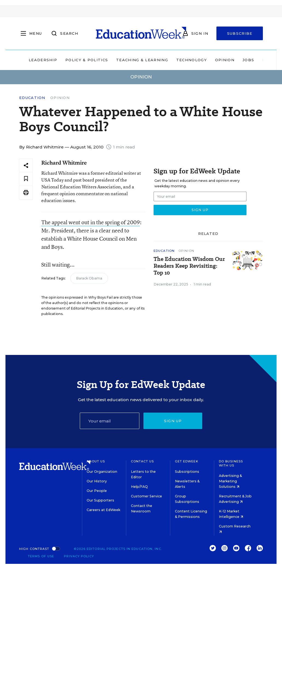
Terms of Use (41, 556)
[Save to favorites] (26, 179)
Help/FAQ (139, 487)
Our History (97, 481)
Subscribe (239, 33)
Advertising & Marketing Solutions (230, 481)
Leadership (43, 60)
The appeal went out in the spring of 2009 (90, 222)
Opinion (224, 60)
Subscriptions (187, 471)
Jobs (248, 60)
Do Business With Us (231, 463)
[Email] (110, 421)
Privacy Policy (79, 556)
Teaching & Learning (142, 60)
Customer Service (146, 496)
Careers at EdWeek (103, 510)
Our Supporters (100, 500)
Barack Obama (89, 278)
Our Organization (102, 471)
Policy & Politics (86, 60)
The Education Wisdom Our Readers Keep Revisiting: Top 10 (189, 266)
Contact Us (142, 461)
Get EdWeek (186, 461)
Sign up (173, 421)
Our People (97, 491)
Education (32, 98)
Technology (191, 60)
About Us (96, 461)
